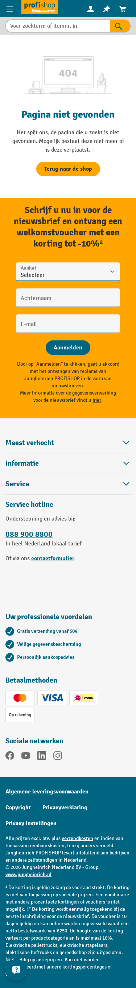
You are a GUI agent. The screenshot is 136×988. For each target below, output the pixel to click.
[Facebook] (9, 757)
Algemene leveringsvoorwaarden (46, 791)
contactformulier (52, 558)
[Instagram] (57, 757)
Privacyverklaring (64, 807)
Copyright (18, 807)
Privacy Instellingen (31, 823)
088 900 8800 (29, 534)
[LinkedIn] (41, 757)
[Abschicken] (68, 347)
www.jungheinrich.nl (28, 874)
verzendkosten (77, 838)
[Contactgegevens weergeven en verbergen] (16, 970)
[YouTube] (25, 757)
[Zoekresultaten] (120, 25)
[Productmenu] (10, 8)
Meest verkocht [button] (68, 442)
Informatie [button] (68, 463)
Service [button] (68, 483)
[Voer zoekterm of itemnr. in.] (57, 25)
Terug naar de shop (68, 169)
